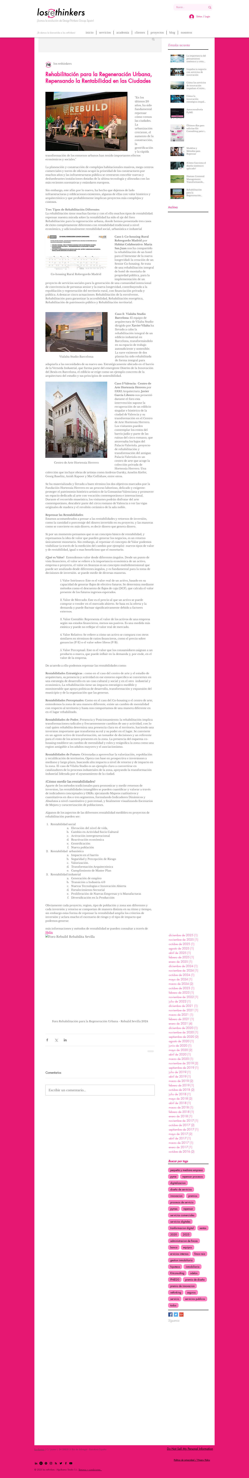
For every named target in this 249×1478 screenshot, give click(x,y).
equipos (187, 1247)
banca (173, 1247)
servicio (174, 1299)
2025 (186, 1234)
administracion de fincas (184, 1241)
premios (192, 1196)
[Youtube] (70, 1463)
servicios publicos (195, 1299)
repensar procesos (192, 1176)
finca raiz (199, 1254)
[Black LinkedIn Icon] (36, 1463)
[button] (153, 39)
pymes (173, 1208)
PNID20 (174, 1279)
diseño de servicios (181, 1189)
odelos (194, 1273)
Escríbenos (39, 1449)
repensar (188, 1208)
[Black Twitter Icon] (61, 1463)
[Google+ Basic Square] (181, 1314)
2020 (173, 1234)
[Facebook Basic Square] (170, 1314)
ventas (203, 1228)
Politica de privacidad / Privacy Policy (192, 1460)
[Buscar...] (187, 7)
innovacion (176, 1196)
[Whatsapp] (41, 1463)
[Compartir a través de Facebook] (47, 1040)
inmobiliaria (192, 1266)
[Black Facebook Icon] (65, 1463)
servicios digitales (180, 1221)
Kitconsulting (177, 1273)
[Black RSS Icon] (56, 1463)
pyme (173, 1176)
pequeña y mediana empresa (186, 1170)
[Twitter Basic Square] (176, 1314)
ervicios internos (179, 1254)
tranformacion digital (182, 1228)
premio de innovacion (182, 1286)
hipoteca (175, 1266)
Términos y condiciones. (90, 1469)
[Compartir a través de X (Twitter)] (56, 1040)
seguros (191, 1292)
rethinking (175, 1292)
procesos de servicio (181, 1202)
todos (173, 1305)
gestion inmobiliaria (181, 1260)
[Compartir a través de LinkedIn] (65, 1040)
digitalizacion (178, 1183)
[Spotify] (46, 1463)
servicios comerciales (182, 1215)
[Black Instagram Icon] (51, 1463)
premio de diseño (195, 1279)
